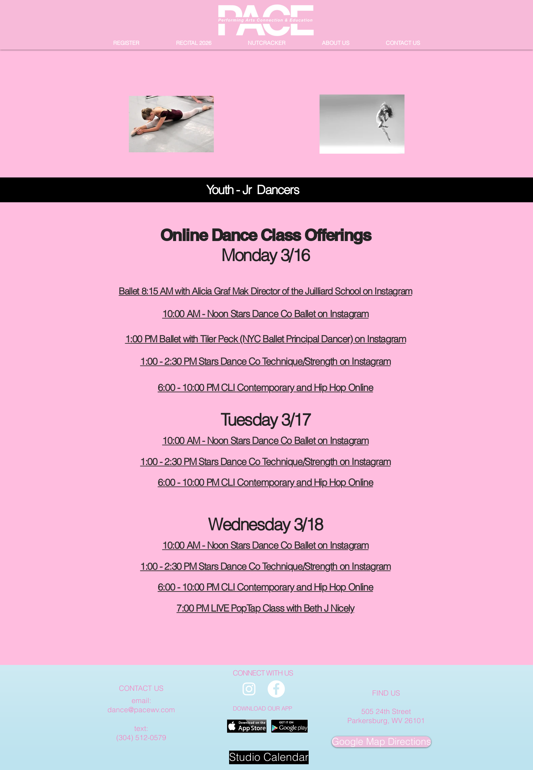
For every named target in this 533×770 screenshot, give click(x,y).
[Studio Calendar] (269, 757)
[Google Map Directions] (381, 741)
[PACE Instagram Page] (249, 689)
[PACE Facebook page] (276, 689)
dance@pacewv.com (141, 709)
